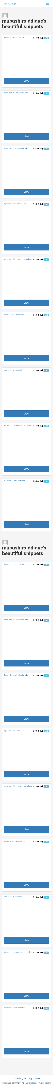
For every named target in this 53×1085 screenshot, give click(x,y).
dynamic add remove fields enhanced (19, 259)
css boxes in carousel (13, 370)
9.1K (36, 426)
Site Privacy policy (42, 1083)
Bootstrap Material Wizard (14, 37)
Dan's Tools (28, 1083)
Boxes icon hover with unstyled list (18, 425)
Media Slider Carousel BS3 (14, 315)
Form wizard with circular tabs (16, 93)
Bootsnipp (10, 3)
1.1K (36, 38)
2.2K (36, 259)
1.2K (36, 93)
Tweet (37, 1078)
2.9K (36, 204)
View (26, 80)
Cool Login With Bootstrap (14, 481)
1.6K (36, 315)
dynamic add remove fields (15, 204)
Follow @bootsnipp (23, 1078)
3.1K (36, 370)
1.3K (36, 481)
